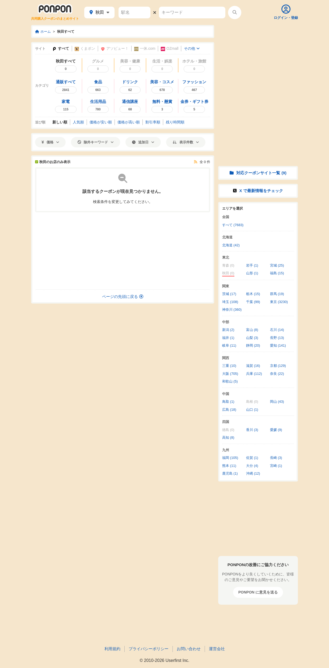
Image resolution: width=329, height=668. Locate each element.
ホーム (43, 32)
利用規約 (112, 648)
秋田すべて (65, 32)
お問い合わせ (189, 648)
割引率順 (152, 122)
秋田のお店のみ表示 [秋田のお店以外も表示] (52, 162)
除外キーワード (95, 142)
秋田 (99, 12)
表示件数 (186, 142)
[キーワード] (192, 12)
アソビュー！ (115, 48)
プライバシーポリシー (148, 648)
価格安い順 (101, 122)
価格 (50, 142)
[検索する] (234, 12)
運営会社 (217, 648)
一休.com (144, 48)
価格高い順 (128, 122)
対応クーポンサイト (258, 173)
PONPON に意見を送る (258, 592)
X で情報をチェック (258, 190)
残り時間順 (175, 122)
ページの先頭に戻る (122, 296)
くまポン (85, 48)
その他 (192, 48)
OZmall (169, 48)
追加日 (143, 142)
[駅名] (134, 12)
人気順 (78, 122)
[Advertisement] (123, 251)
